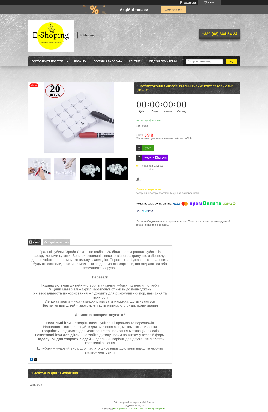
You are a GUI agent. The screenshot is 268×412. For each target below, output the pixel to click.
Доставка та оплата (108, 61)
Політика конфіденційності (153, 408)
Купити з (155, 157)
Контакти (135, 61)
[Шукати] (231, 61)
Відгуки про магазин (163, 61)
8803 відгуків (190, 2)
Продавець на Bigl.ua (133, 405)
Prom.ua (150, 402)
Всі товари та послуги (47, 61)
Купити (148, 147)
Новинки (80, 61)
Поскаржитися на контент (125, 408)
